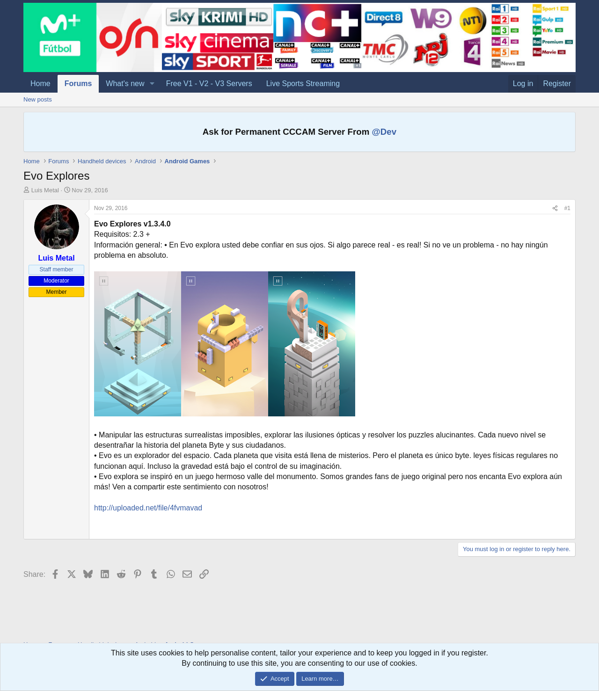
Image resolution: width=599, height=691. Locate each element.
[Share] (555, 208)
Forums (78, 83)
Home (40, 83)
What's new (125, 83)
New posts (37, 99)
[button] (152, 84)
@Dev (384, 132)
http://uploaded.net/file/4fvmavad (148, 508)
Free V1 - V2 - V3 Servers (209, 83)
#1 (567, 208)
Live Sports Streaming (303, 83)
